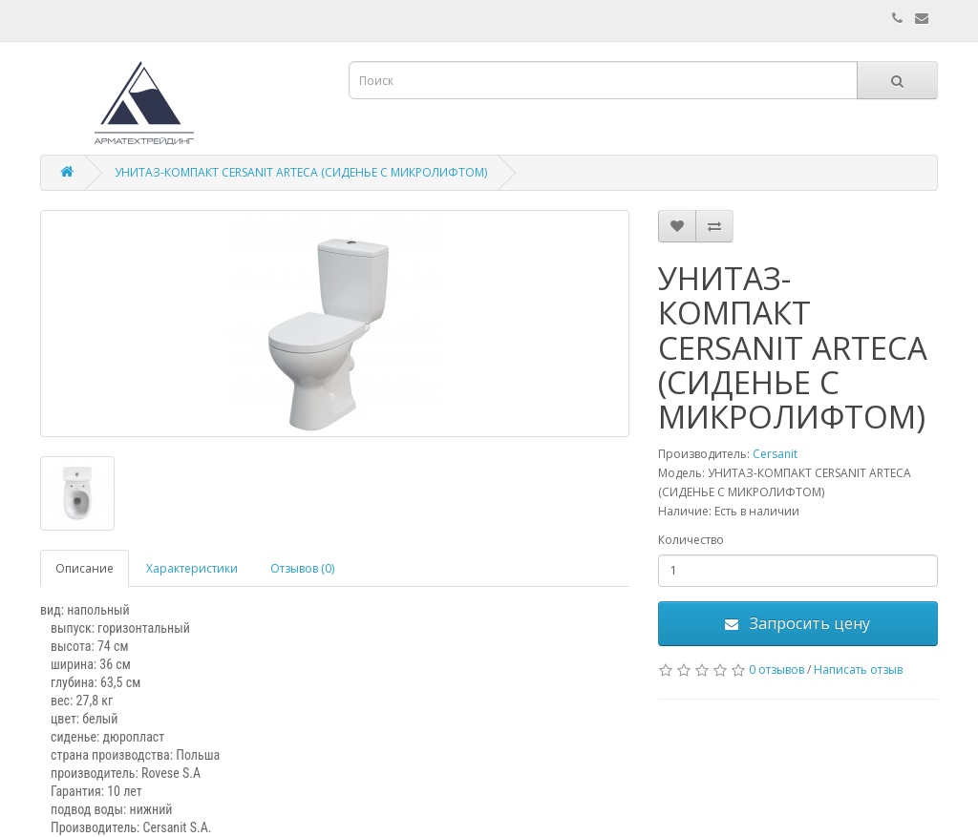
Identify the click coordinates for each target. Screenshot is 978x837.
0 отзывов (776, 669)
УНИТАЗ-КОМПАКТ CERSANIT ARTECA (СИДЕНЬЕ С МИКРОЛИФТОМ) (301, 172)
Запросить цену (797, 623)
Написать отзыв (858, 669)
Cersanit (775, 454)
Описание (84, 568)
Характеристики (192, 568)
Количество (691, 540)
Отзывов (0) (302, 568)
